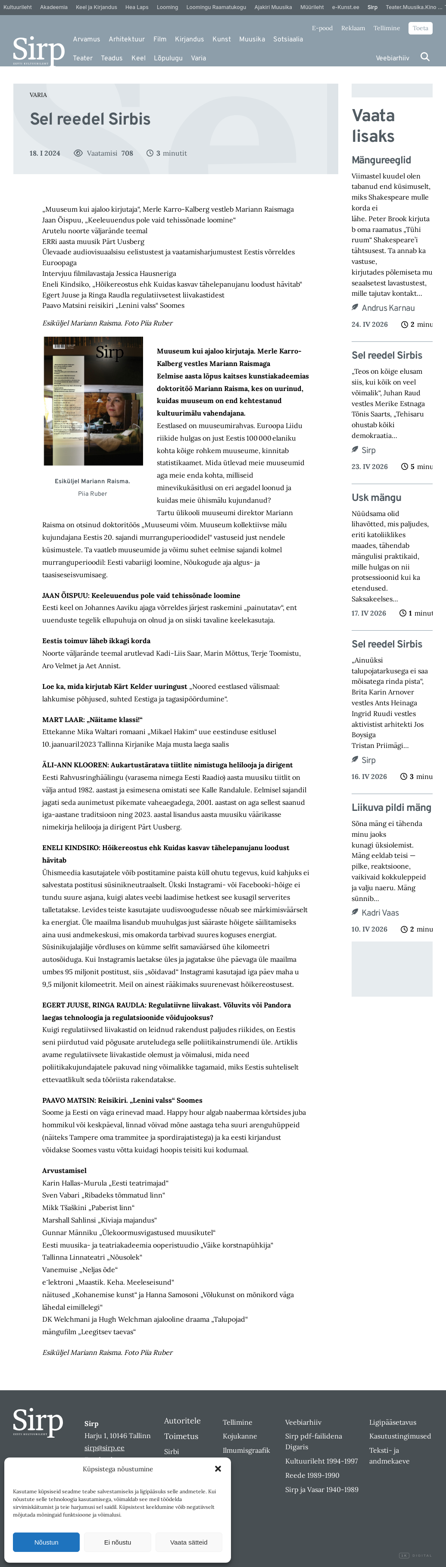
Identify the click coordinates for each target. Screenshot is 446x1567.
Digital (416, 1555)
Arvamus (86, 39)
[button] (218, 1468)
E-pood (322, 28)
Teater (83, 58)
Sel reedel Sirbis (387, 356)
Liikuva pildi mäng (391, 808)
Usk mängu (376, 498)
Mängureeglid (382, 161)
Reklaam (353, 28)
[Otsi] (425, 56)
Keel (138, 58)
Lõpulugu (168, 58)
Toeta (420, 28)
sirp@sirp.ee (104, 1447)
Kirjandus (189, 39)
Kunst (221, 39)
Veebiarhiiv (392, 58)
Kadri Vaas (380, 913)
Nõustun (46, 1542)
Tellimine (387, 28)
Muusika (252, 39)
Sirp (369, 451)
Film (160, 39)
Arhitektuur (127, 39)
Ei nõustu (117, 1542)
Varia (198, 58)
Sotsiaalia (288, 39)
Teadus (112, 58)
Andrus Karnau (388, 308)
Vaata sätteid (188, 1542)
